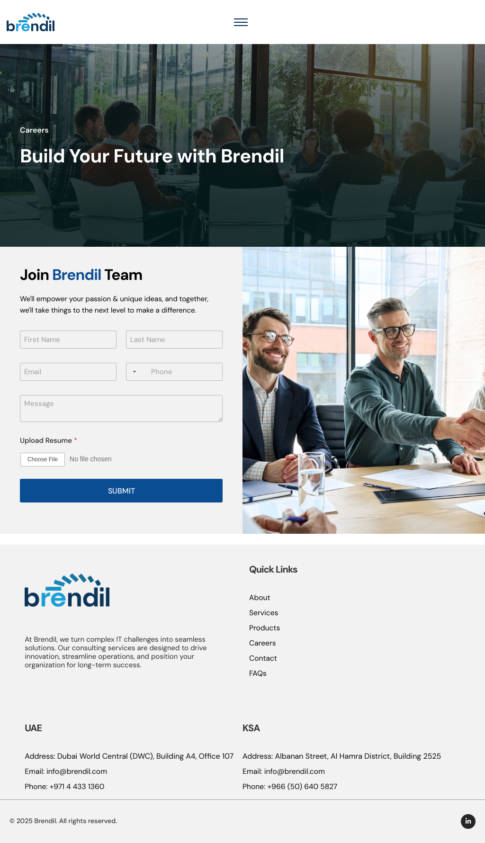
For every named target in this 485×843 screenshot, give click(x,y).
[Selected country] (132, 383)
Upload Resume (48, 451)
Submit (121, 502)
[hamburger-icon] (467, 27)
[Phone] (174, 383)
